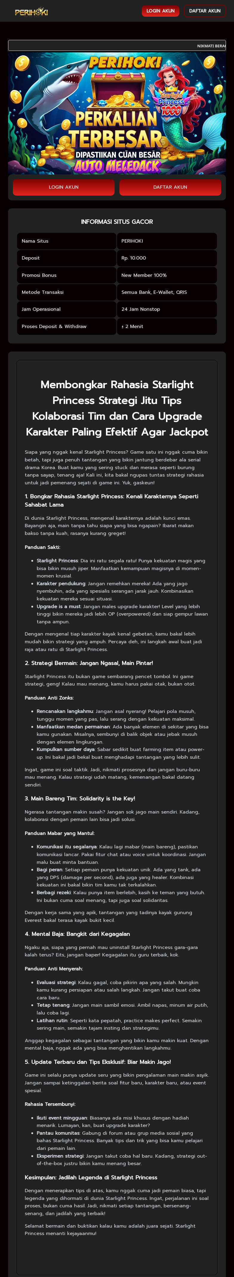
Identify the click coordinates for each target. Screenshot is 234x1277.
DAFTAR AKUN (205, 11)
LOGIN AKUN (161, 11)
